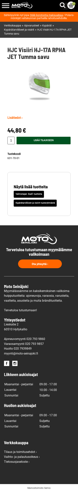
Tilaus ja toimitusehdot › (20, 452)
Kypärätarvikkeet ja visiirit (19, 29)
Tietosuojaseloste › (16, 461)
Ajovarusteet (31, 25)
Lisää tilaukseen (44, 140)
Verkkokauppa (12, 25)
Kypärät (47, 25)
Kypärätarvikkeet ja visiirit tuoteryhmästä (35, 203)
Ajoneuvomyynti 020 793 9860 (24, 339)
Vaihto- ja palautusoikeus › (22, 457)
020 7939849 (23, 348)
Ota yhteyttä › (40, 264)
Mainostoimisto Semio (39, 488)
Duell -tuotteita (35, 194)
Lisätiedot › (14, 118)
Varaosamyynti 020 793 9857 (24, 344)
